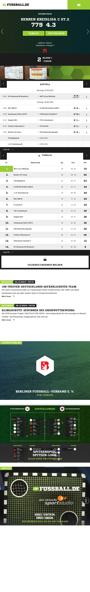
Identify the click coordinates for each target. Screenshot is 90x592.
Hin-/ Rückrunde (86, 155)
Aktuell (45, 84)
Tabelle (34, 33)
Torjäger (3, 84)
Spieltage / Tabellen (86, 84)
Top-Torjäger (56, 33)
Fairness (3, 155)
